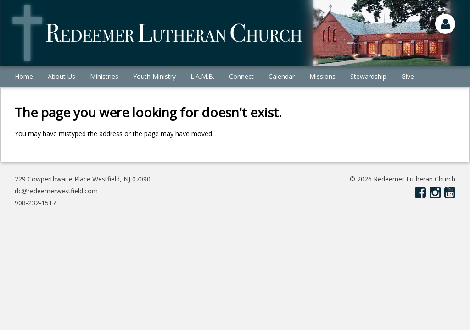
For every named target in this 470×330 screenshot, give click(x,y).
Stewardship (368, 76)
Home (24, 76)
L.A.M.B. (202, 76)
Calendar (282, 76)
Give (407, 76)
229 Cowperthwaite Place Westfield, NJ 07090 (83, 179)
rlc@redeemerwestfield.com (56, 191)
